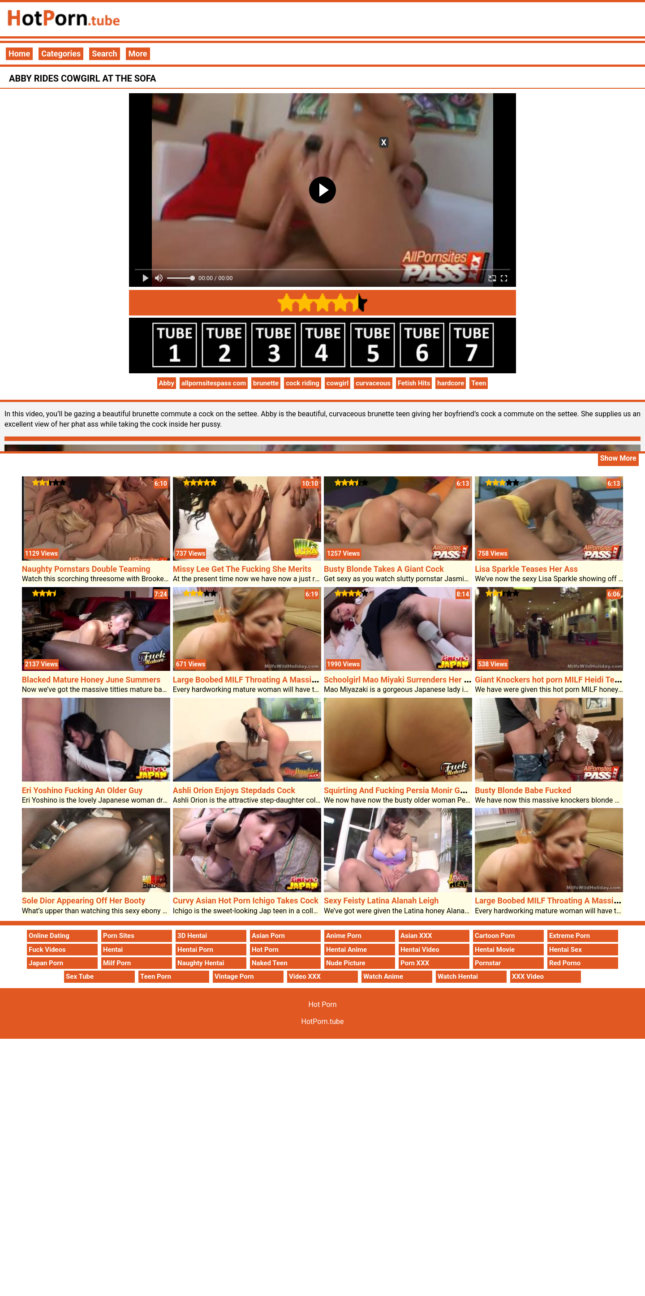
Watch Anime (383, 976)
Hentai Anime (346, 950)
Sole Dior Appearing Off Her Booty (84, 900)
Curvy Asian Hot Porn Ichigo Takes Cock (245, 900)
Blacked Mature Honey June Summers (91, 679)
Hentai (113, 950)
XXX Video (528, 976)
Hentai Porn (195, 950)
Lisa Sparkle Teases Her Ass (526, 569)
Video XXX (305, 976)
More (138, 53)
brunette (266, 383)
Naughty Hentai (200, 963)
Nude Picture (346, 963)
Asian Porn (268, 936)
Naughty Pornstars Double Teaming (86, 569)
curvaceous (373, 383)
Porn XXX (414, 963)
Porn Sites (118, 936)
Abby (166, 383)
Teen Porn (155, 976)
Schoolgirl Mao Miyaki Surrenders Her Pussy (405, 679)
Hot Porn (265, 950)
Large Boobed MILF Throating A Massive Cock (256, 679)
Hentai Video (419, 950)
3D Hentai (192, 936)
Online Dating (49, 936)
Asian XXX (416, 936)
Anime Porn (343, 936)
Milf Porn (117, 963)
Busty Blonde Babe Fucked (523, 790)
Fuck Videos (47, 950)
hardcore (450, 383)
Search (104, 53)
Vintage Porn (234, 976)
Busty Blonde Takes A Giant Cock (384, 569)
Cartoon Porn (495, 936)
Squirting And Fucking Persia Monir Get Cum (405, 790)
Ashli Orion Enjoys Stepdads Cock (234, 790)
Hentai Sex (565, 950)
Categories (61, 53)
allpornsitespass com (213, 383)
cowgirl (337, 383)
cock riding (302, 383)
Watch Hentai (458, 976)
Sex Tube (80, 976)
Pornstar (488, 963)
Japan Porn (46, 963)
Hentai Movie (495, 950)
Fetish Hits (414, 383)
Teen (478, 383)
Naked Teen (270, 963)
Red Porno (564, 963)
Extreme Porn (569, 936)
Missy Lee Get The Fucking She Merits (242, 569)
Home (19, 53)
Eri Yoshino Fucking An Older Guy (82, 790)
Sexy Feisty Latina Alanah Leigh (381, 900)
